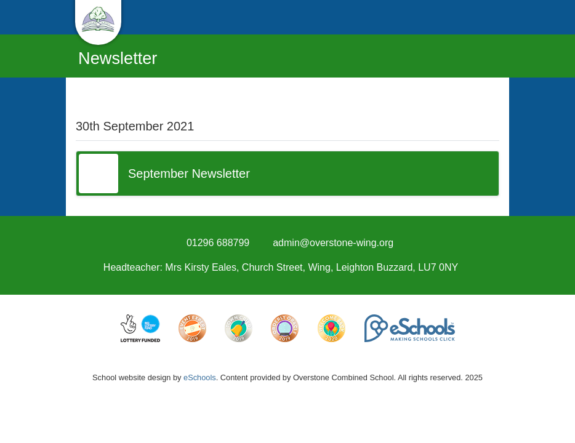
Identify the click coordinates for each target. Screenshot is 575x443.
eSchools (199, 377)
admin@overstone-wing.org (333, 242)
